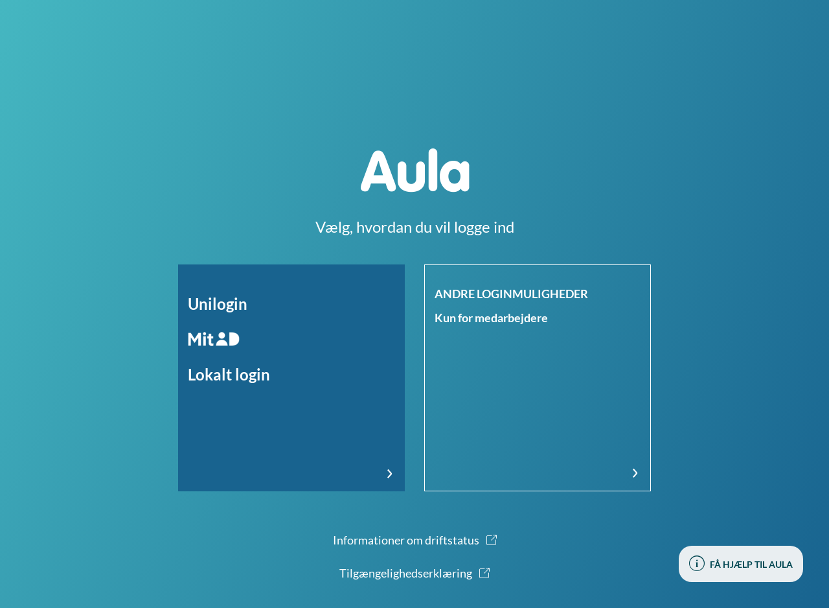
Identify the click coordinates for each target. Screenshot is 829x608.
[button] (291, 377)
